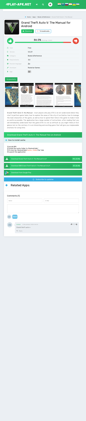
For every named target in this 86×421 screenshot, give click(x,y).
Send (15, 217)
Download (27, 31)
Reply (19, 231)
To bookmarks (43, 31)
